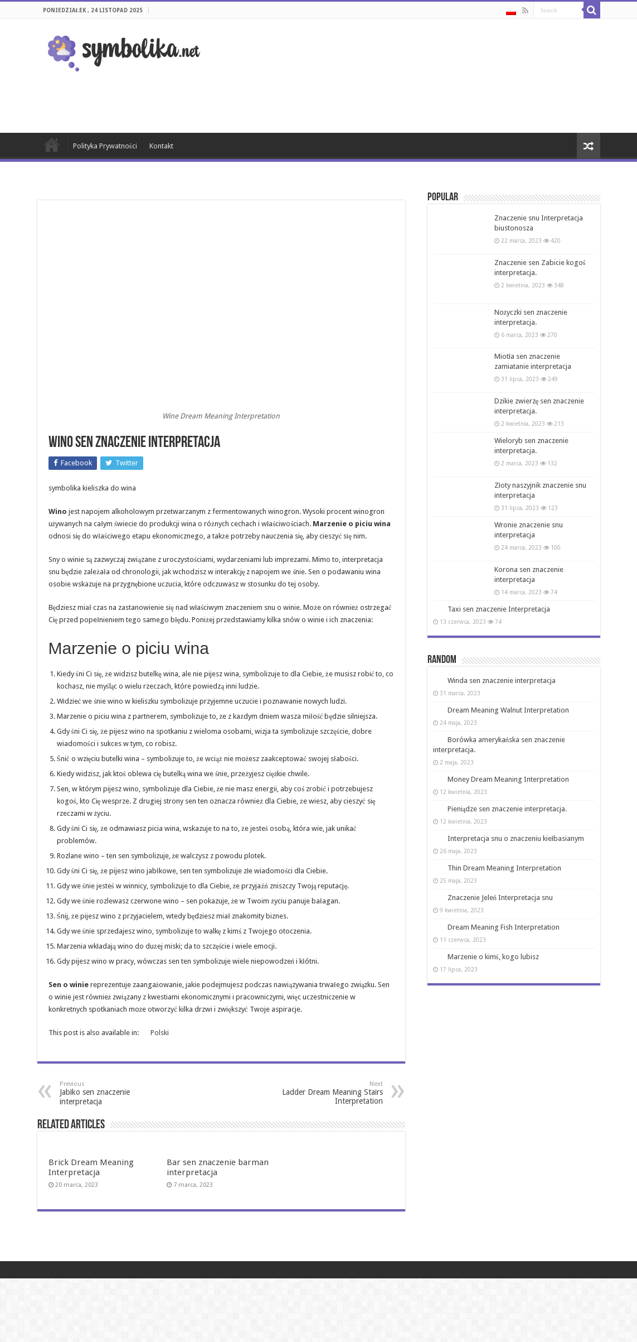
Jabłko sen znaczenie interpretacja (117, 1093)
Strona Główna (51, 144)
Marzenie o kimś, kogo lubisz (493, 957)
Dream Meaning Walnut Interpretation (508, 710)
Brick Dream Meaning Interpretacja (91, 1167)
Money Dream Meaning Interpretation (508, 779)
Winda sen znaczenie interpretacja (502, 680)
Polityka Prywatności (105, 146)
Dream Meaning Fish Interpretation (504, 927)
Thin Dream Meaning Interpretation (504, 868)
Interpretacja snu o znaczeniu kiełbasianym (516, 838)
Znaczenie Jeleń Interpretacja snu (500, 897)
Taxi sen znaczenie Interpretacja (499, 609)
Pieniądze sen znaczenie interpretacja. (507, 809)
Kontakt (161, 146)
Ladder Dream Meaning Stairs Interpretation (326, 1092)
